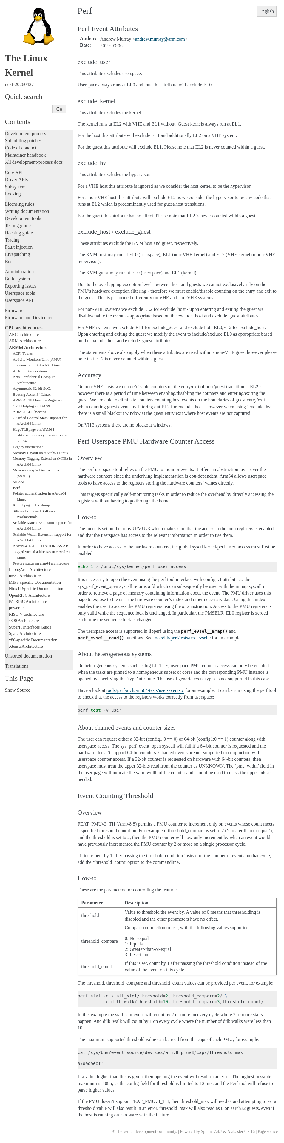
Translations (16, 666)
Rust (9, 261)
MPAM (18, 481)
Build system (17, 278)
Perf (16, 487)
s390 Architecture (24, 620)
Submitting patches (23, 140)
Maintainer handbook (25, 155)
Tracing (12, 239)
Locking (13, 193)
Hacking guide (19, 232)
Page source (268, 1131)
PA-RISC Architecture (28, 601)
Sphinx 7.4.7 (211, 1131)
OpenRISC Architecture (29, 595)
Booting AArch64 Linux (32, 394)
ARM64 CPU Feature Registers (37, 400)
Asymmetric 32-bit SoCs (32, 388)
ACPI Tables (23, 353)
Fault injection (19, 247)
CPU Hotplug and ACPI (31, 406)
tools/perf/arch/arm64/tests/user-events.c (145, 690)
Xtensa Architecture (26, 646)
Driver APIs (16, 179)
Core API (14, 172)
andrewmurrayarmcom (160, 39)
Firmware (14, 310)
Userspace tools (20, 293)
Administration (19, 271)
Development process (25, 133)
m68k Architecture (25, 575)
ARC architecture (24, 334)
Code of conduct (20, 147)
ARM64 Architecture (28, 347)
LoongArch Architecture (30, 569)
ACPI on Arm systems (30, 371)
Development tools (23, 218)
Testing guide (17, 225)
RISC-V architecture (26, 614)
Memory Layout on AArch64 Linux (40, 452)
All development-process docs (34, 162)
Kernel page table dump (31, 505)
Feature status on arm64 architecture (41, 563)
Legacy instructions (28, 446)
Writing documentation (27, 211)
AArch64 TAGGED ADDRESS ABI (41, 546)
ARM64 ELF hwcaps (29, 411)
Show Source (17, 690)
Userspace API (19, 300)
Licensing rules (19, 204)
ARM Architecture (25, 340)
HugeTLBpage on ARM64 (33, 429)
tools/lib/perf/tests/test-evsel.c (182, 637)
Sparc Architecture (25, 633)
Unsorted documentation (28, 655)
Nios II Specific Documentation (36, 588)
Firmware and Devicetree (29, 317)
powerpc (16, 607)
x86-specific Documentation (33, 640)
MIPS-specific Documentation (35, 582)
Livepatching (17, 254)
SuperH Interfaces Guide (30, 627)
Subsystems (16, 186)
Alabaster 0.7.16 (241, 1131)
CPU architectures (23, 327)
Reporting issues (20, 285)
